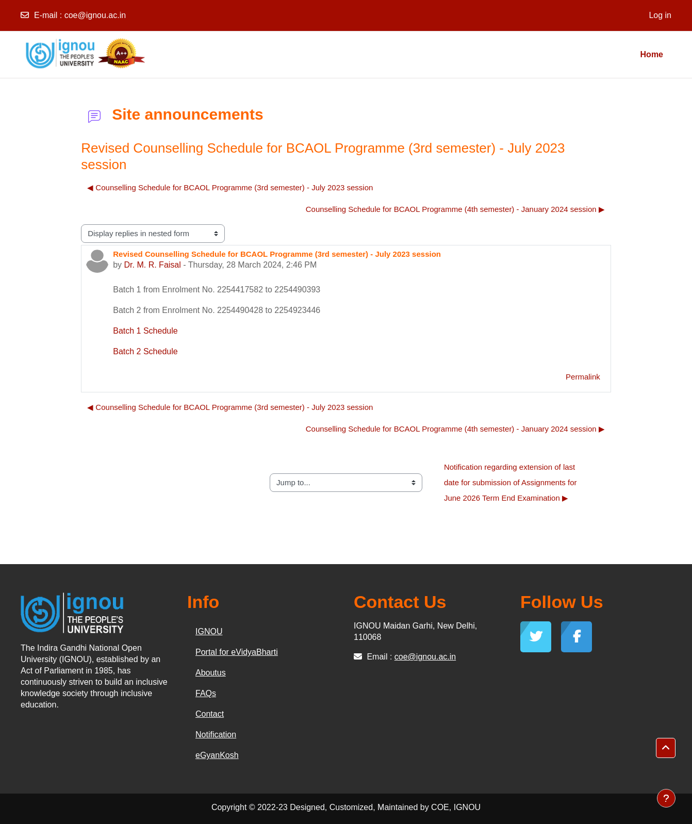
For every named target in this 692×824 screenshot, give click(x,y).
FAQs (205, 693)
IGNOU (208, 631)
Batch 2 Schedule (145, 351)
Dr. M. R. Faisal (152, 264)
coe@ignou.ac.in (95, 15)
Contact (209, 714)
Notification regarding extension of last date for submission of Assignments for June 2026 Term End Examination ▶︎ (511, 482)
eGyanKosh (217, 755)
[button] (665, 748)
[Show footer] (666, 798)
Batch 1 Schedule (145, 330)
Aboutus (210, 672)
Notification (215, 734)
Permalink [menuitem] (583, 376)
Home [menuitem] (651, 54)
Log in (660, 15)
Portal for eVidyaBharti (236, 652)
